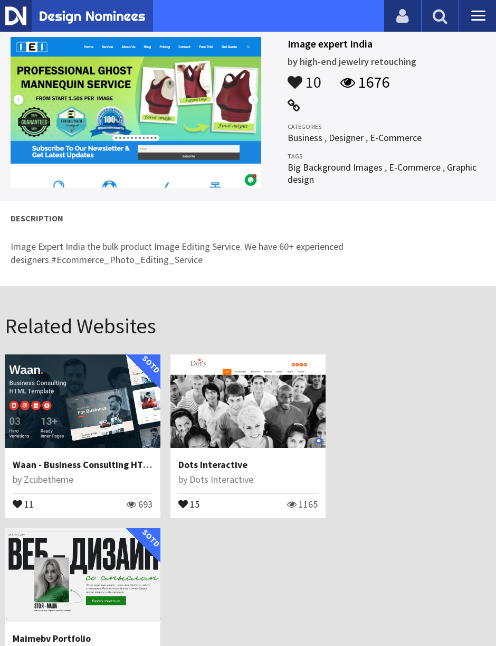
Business (305, 138)
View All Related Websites (248, 550)
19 (354, 503)
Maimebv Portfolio (383, 464)
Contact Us (62, 611)
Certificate (113, 611)
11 (23, 503)
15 (188, 503)
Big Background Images (335, 167)
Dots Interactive (212, 464)
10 (304, 77)
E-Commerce (396, 138)
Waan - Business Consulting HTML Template (105, 464)
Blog (22, 611)
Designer (346, 138)
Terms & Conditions (185, 611)
